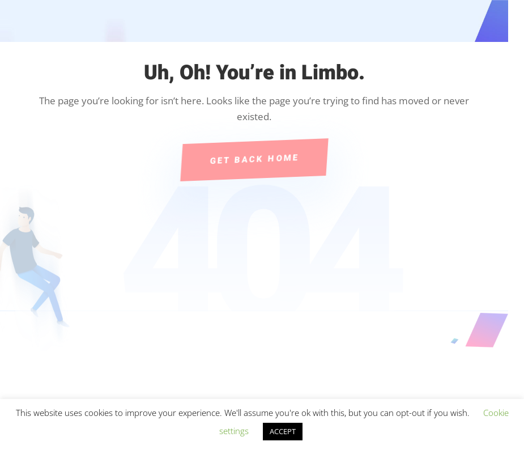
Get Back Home (254, 159)
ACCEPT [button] (283, 431)
